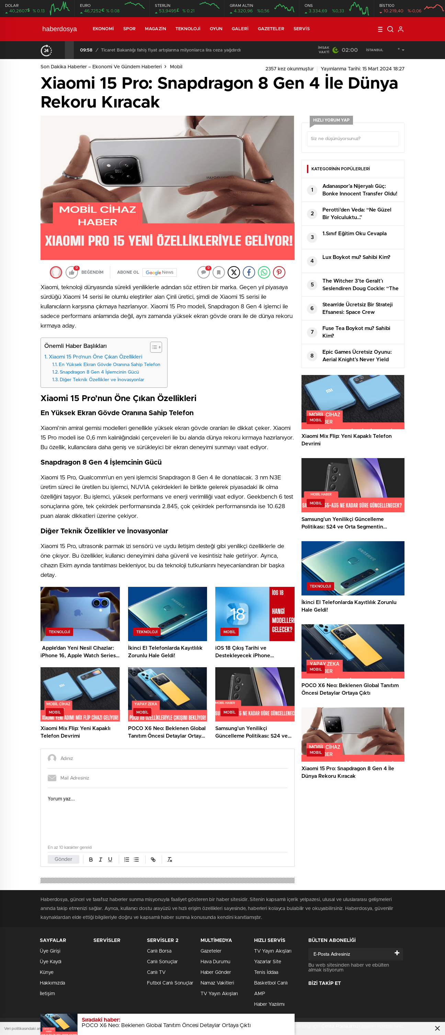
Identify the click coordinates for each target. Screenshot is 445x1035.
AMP (259, 993)
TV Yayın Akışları (219, 993)
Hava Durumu (215, 961)
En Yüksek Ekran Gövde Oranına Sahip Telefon (109, 364)
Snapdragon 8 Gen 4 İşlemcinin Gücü (99, 372)
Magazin (155, 29)
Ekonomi (103, 29)
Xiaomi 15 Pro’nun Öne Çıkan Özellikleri (95, 357)
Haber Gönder (216, 972)
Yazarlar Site (267, 961)
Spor (129, 29)
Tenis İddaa (266, 972)
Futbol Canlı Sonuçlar (170, 983)
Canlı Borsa (159, 951)
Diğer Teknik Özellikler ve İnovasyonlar (102, 379)
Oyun (216, 29)
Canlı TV (156, 972)
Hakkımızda (52, 983)
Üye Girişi (50, 951)
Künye (47, 972)
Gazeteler (271, 29)
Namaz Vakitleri (217, 983)
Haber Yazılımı (269, 1004)
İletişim (47, 993)
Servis (302, 29)
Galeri (240, 29)
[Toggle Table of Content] (152, 347)
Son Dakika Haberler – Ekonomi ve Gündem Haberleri (101, 67)
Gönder (63, 859)
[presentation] (60, 50)
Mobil (176, 67)
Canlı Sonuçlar (162, 961)
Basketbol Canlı (271, 983)
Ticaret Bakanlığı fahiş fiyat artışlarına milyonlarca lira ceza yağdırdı (171, 50)
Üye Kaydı (50, 961)
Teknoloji (188, 29)
